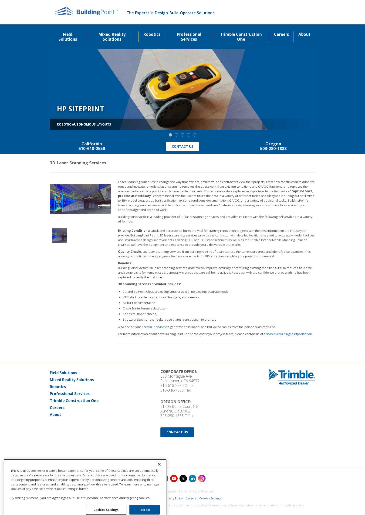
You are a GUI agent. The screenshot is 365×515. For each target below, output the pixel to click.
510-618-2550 (172, 385)
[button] (170, 134)
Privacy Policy (174, 498)
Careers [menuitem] (281, 34)
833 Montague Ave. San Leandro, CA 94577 (179, 378)
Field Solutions (63, 372)
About (55, 414)
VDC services (156, 327)
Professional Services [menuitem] (189, 37)
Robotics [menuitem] (151, 34)
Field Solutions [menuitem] (67, 37)
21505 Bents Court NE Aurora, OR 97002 (179, 409)
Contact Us (182, 146)
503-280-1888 (172, 415)
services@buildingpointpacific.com (288, 334)
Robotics (58, 386)
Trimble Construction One (74, 400)
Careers (57, 407)
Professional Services (70, 393)
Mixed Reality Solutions (72, 379)
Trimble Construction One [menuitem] (241, 37)
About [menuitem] (304, 34)
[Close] (159, 491)
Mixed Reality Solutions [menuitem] (112, 37)
